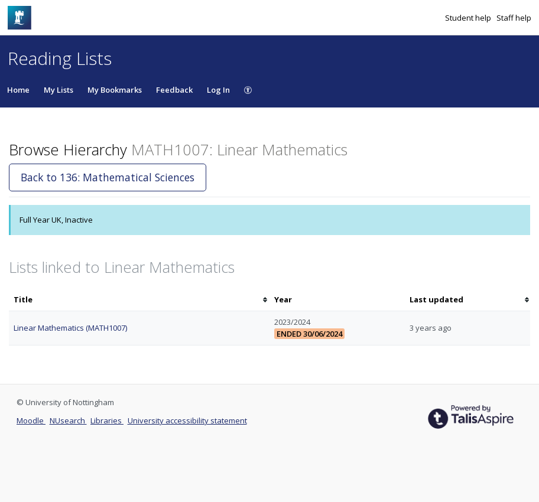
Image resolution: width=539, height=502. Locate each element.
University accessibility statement (187, 420)
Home (18, 89)
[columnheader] (139, 300)
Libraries (107, 420)
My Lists (58, 89)
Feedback (174, 89)
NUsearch (68, 420)
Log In (218, 89)
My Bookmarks (114, 89)
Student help (469, 17)
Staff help (513, 17)
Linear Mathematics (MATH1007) (70, 327)
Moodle (31, 420)
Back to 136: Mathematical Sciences (107, 177)
